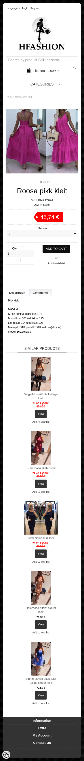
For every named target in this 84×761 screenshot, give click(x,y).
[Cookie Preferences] (6, 755)
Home (9, 96)
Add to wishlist (56, 263)
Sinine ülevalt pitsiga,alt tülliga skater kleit (41, 680)
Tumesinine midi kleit (40, 538)
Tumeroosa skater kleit (41, 468)
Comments (40, 292)
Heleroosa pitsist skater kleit (41, 610)
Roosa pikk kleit (23, 96)
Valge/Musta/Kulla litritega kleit (41, 396)
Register (35, 8)
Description (17, 292)
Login (25, 8)
